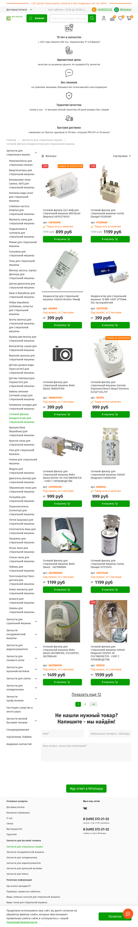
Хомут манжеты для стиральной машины (21, 591)
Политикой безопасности (21, 922)
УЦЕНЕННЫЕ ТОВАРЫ (19, 736)
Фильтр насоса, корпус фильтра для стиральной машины (23, 274)
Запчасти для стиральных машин (42, 140)
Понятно (115, 916)
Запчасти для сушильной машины (18, 621)
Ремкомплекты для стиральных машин (21, 162)
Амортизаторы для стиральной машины (21, 172)
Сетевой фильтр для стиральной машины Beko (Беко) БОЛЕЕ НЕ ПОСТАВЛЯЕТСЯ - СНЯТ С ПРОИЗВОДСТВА (62, 476)
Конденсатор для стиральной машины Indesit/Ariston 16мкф (61, 298)
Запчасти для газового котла (15, 658)
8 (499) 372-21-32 (96, 819)
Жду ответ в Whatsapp (86, 788)
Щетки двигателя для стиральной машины (22, 285)
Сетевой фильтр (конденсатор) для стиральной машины (21, 418)
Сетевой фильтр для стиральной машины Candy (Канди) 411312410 (107, 564)
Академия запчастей (19, 744)
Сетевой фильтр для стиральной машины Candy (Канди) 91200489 (107, 213)
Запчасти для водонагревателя (17, 647)
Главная (11, 140)
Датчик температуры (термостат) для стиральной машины (22, 382)
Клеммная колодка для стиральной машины (23, 406)
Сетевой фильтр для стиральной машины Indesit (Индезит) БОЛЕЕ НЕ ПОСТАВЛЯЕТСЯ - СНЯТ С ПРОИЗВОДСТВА (108, 653)
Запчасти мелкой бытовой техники (16, 720)
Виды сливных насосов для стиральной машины (33, 897)
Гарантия (11, 834)
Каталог (36, 18)
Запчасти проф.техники (15, 698)
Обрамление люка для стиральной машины (22, 489)
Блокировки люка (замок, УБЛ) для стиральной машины (21, 183)
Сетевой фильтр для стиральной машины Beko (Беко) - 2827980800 (59, 564)
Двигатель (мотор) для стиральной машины (22, 480)
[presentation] (86, 773)
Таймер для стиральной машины (21, 568)
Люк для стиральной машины (21, 452)
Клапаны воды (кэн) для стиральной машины (21, 196)
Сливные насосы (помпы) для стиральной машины (21, 210)
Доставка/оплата (16, 9)
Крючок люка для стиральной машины (21, 442)
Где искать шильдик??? (18, 886)
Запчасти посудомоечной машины (16, 634)
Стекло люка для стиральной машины (21, 559)
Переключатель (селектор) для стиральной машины (21, 510)
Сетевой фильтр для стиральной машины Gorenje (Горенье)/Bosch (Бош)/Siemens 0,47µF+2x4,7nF (110, 387)
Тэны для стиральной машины (22, 262)
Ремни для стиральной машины (23, 244)
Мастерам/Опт (14, 829)
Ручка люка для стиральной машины (21, 549)
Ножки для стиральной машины (23, 461)
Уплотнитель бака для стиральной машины (22, 531)
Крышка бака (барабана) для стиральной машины (21, 431)
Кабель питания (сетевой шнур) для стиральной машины (21, 395)
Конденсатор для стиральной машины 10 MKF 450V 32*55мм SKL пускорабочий (108, 299)
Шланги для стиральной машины (21, 600)
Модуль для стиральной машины (21, 470)
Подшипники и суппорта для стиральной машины (21, 232)
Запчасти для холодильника (15, 687)
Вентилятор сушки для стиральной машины (23, 348)
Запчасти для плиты (18, 678)
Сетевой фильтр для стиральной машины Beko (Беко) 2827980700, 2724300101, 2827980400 (61, 651)
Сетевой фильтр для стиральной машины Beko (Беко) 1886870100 (59, 385)
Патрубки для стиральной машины (21, 499)
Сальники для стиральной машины (21, 253)
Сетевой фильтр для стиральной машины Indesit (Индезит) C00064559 (108, 474)
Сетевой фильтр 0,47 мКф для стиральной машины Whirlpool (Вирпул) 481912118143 (61, 213)
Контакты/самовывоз (18, 812)
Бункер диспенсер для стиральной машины (22, 338)
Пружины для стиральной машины (21, 540)
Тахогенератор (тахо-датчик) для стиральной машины (22, 580)
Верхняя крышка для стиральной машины (22, 357)
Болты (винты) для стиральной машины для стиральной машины (21, 325)
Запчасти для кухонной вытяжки (17, 669)
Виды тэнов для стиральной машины (26, 902)
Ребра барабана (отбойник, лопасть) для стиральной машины (21, 308)
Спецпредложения (17, 729)
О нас (9, 818)
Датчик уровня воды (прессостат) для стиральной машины (21, 368)
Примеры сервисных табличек (23, 891)
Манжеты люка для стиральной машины (21, 221)
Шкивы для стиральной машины (21, 610)
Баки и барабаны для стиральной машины (22, 295)
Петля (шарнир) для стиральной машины (21, 521)
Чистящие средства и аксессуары (19, 709)
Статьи (9, 823)
